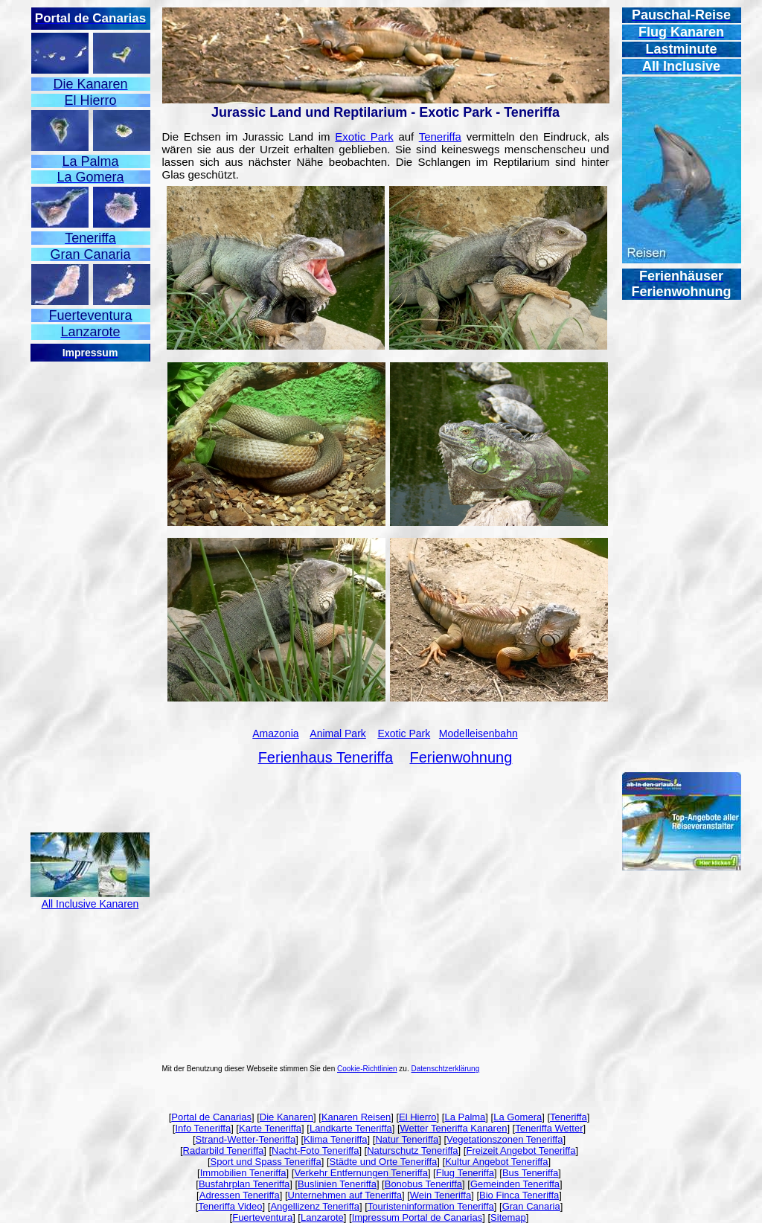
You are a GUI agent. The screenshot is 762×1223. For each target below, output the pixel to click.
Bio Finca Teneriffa (519, 1195)
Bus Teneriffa (530, 1172)
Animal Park (337, 733)
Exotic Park (364, 136)
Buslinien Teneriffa (337, 1184)
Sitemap (508, 1217)
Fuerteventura (262, 1217)
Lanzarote (322, 1217)
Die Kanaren (286, 1117)
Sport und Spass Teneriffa (266, 1161)
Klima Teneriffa (336, 1139)
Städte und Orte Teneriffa (384, 1161)
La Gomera (517, 1117)
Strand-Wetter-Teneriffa (246, 1139)
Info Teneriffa (203, 1128)
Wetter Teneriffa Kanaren (454, 1128)
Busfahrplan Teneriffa (244, 1184)
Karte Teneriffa (270, 1128)
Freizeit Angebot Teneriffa (520, 1150)
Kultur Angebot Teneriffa (496, 1161)
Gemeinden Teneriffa (515, 1184)
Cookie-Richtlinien (367, 1069)
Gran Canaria (531, 1206)
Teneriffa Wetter (549, 1128)
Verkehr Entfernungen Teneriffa (360, 1172)
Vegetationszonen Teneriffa (504, 1139)
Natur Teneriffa (406, 1139)
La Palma (464, 1117)
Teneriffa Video (230, 1206)
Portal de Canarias (211, 1117)
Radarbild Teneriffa (223, 1150)
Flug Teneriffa (465, 1172)
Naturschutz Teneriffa (412, 1150)
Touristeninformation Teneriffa (431, 1206)
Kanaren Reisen (356, 1117)
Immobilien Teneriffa (243, 1172)
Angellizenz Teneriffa (314, 1206)
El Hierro (418, 1117)
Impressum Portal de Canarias (417, 1217)
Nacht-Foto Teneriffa (315, 1150)
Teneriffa (440, 136)
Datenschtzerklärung (446, 1069)
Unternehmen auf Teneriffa (345, 1195)
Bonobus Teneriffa (423, 1184)
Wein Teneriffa (440, 1195)
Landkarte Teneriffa (351, 1128)
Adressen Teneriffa (239, 1195)
